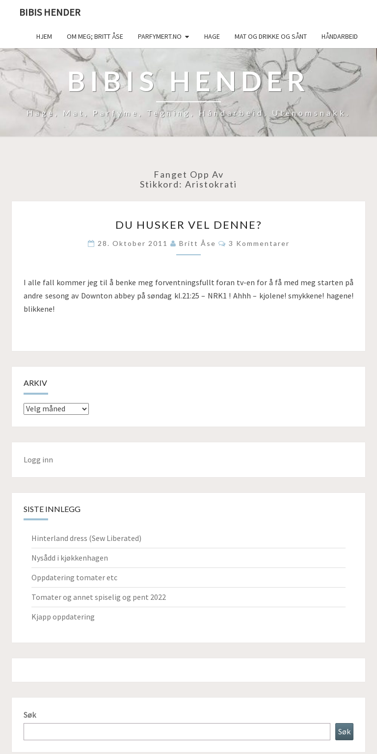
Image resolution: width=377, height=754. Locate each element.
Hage (212, 36)
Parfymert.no (160, 36)
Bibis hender (50, 12)
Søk (30, 715)
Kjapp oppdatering (63, 616)
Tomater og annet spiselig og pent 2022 (98, 597)
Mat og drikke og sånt (271, 36)
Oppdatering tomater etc (74, 577)
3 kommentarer (259, 243)
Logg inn (38, 459)
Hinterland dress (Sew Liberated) (86, 538)
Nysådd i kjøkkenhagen (69, 558)
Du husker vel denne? (188, 224)
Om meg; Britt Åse (95, 36)
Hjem (44, 36)
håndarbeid (340, 36)
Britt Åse (197, 243)
